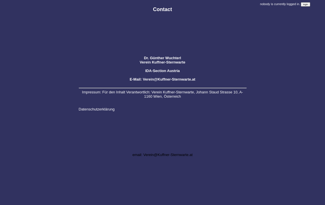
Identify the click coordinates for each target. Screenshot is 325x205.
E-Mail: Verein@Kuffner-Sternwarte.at (162, 79)
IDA (148, 71)
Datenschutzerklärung (97, 109)
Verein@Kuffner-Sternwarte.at (167, 155)
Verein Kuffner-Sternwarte (162, 62)
